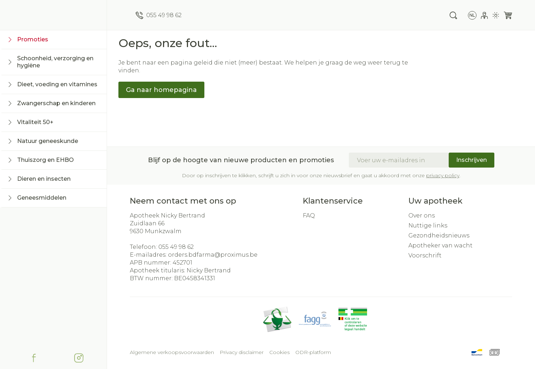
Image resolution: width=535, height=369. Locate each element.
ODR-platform (313, 352)
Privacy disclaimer (242, 352)
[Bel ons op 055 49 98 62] (159, 15)
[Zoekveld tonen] (453, 15)
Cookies (279, 352)
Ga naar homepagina (161, 90)
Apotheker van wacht (440, 245)
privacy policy (442, 175)
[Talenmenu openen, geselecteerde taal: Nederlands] (472, 15)
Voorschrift (425, 255)
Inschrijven (471, 160)
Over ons (421, 215)
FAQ (309, 215)
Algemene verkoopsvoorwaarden (172, 352)
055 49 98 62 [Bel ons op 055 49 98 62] (176, 247)
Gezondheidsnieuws (438, 235)
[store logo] (53, 15)
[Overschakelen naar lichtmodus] (495, 15)
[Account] (484, 15)
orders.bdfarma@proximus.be (213, 254)
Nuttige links (427, 225)
